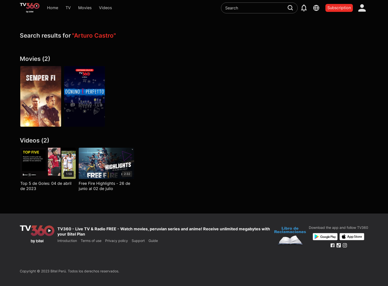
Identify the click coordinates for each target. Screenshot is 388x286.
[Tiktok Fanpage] (339, 245)
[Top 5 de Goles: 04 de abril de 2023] (48, 170)
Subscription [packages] (339, 7)
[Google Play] (325, 237)
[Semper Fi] (40, 96)
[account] (362, 8)
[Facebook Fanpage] (332, 245)
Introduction (67, 240)
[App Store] (352, 237)
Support (138, 240)
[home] (30, 8)
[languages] (316, 8)
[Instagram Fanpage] (345, 245)
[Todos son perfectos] (84, 96)
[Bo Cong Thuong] (290, 236)
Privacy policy (116, 240)
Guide (153, 240)
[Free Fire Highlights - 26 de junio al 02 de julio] (106, 170)
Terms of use (91, 240)
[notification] (304, 8)
